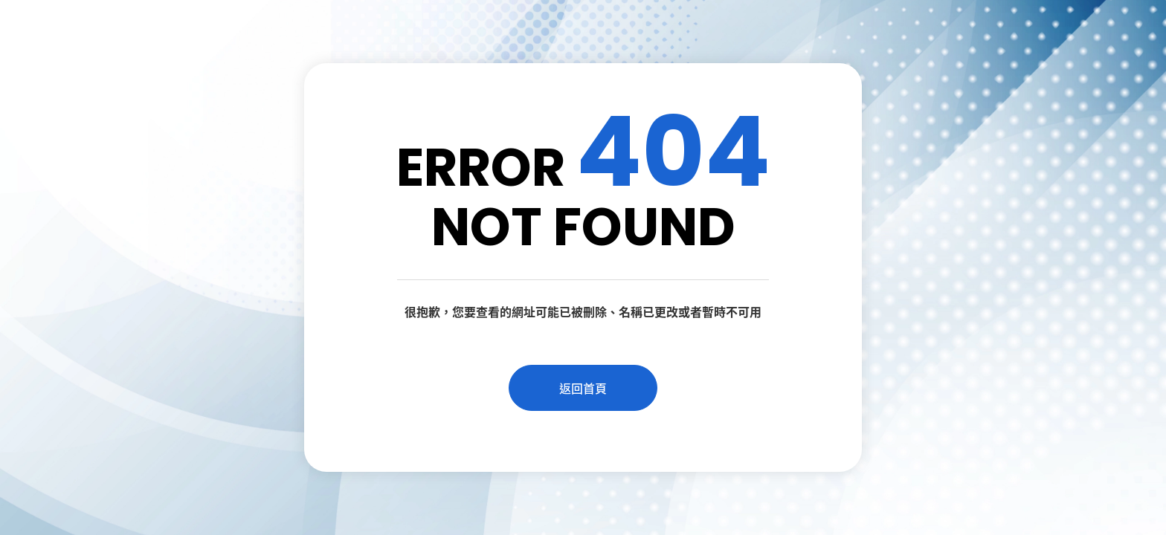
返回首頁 (583, 388)
